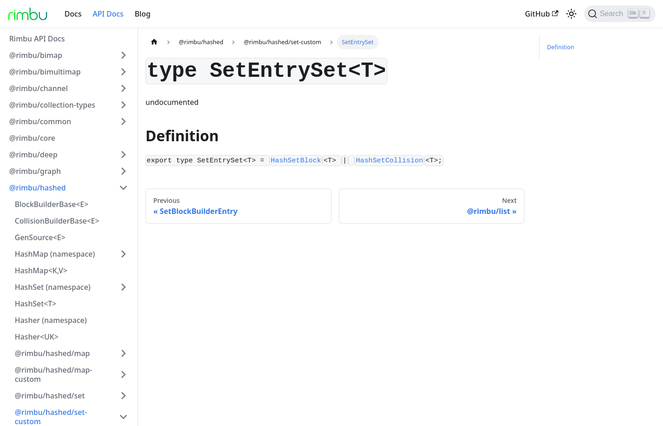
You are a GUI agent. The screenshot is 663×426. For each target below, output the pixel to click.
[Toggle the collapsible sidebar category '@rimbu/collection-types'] (123, 105)
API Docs (108, 14)
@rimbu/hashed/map (52, 353)
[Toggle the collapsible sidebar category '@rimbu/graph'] (123, 171)
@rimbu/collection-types (52, 105)
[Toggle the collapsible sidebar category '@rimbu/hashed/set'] (123, 395)
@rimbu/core (32, 138)
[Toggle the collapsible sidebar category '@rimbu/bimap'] (123, 55)
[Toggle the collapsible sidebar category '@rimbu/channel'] (123, 88)
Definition (560, 47)
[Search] (620, 14)
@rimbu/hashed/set (50, 396)
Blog (142, 14)
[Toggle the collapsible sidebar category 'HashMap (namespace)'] (123, 254)
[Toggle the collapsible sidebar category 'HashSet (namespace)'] (123, 287)
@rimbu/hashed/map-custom (53, 374)
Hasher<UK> (36, 337)
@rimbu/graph (35, 171)
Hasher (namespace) (51, 320)
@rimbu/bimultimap (45, 72)
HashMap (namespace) (55, 254)
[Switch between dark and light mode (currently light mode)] (571, 13)
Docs (72, 14)
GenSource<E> (40, 237)
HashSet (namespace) (53, 287)
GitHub (541, 14)
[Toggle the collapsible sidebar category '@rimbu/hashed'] (123, 187)
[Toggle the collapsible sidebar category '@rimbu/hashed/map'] (123, 353)
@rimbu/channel (38, 88)
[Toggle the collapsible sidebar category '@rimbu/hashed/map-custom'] (123, 374)
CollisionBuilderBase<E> (57, 221)
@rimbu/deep (33, 155)
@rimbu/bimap (35, 55)
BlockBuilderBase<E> (51, 204)
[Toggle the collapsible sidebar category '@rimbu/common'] (123, 121)
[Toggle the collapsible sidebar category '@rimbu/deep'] (123, 154)
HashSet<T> (35, 304)
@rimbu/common (40, 121)
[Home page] (154, 42)
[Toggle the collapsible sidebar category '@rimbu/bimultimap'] (123, 71)
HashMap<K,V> (41, 270)
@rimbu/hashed (37, 188)
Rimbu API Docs (37, 39)
